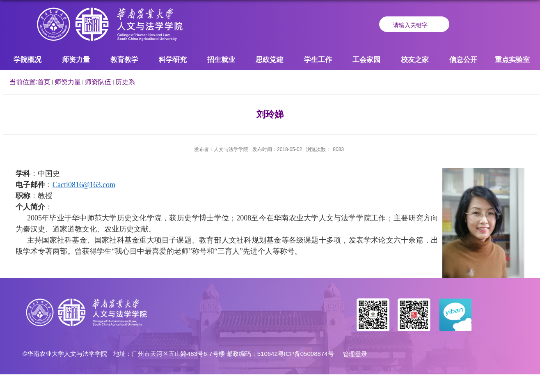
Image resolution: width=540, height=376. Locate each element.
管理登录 (355, 354)
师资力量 (76, 60)
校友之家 (415, 60)
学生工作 (318, 60)
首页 (43, 81)
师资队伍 (98, 81)
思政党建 (270, 60)
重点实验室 (512, 60)
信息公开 (463, 60)
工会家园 (366, 60)
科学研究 (173, 60)
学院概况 (27, 60)
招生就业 (221, 60)
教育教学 (124, 60)
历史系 (125, 81)
